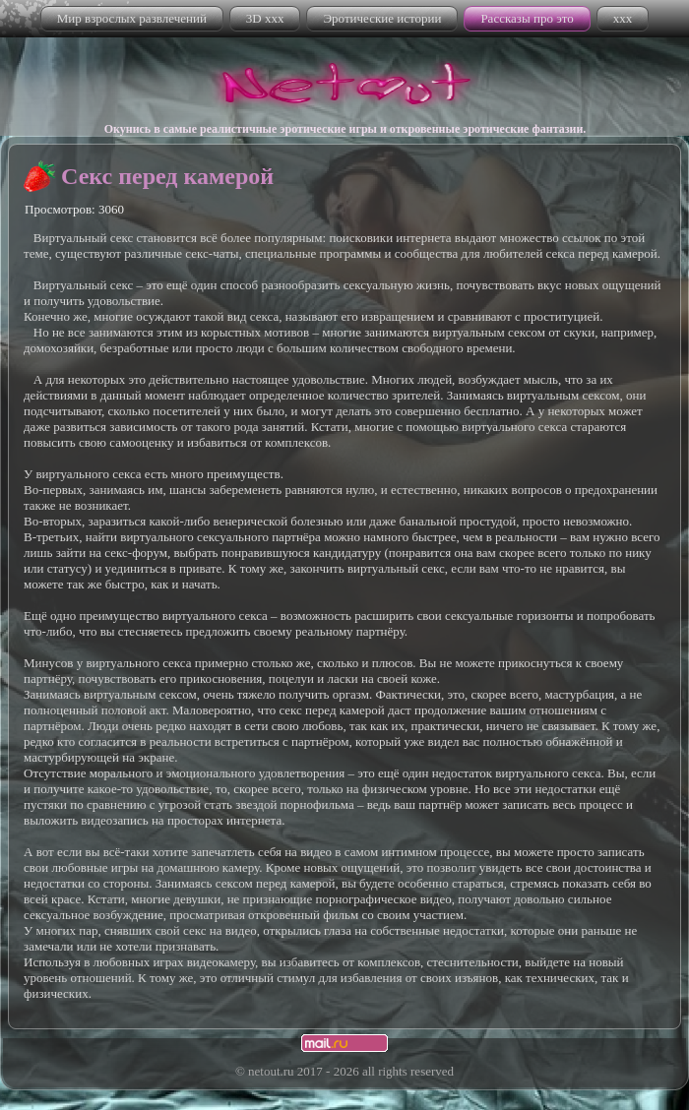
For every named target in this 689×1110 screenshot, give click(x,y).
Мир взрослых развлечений (132, 18)
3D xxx (265, 18)
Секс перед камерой (167, 176)
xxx (623, 18)
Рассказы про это (526, 18)
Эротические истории (382, 18)
